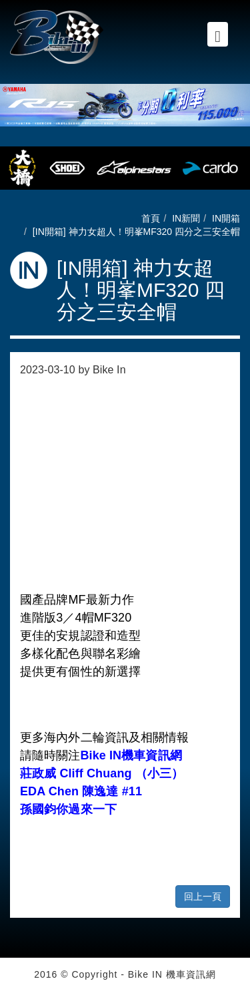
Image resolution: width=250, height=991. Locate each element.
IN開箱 (226, 218)
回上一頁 (202, 896)
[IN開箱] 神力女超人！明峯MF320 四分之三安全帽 (136, 231)
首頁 (150, 218)
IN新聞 (186, 218)
